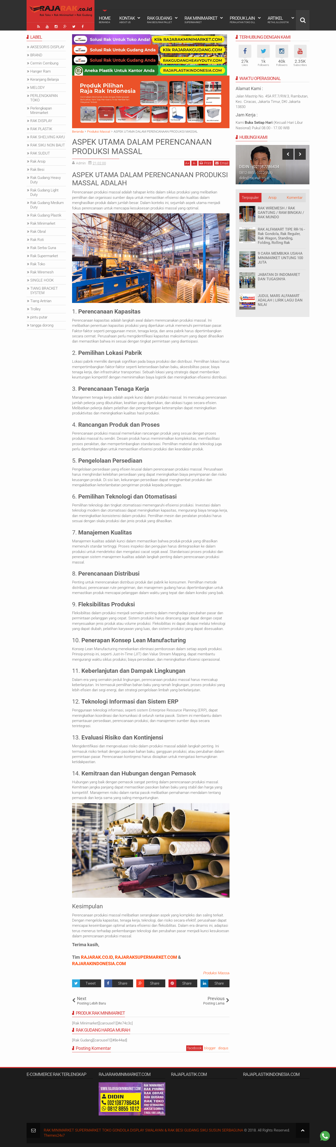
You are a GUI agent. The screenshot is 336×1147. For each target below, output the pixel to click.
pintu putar (38, 317)
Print (206, 163)
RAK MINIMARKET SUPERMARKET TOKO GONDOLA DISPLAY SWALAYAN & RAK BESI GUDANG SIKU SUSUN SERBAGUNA (143, 1130)
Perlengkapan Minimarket (41, 110)
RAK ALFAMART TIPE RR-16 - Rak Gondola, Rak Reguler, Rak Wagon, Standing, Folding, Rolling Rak (281, 236)
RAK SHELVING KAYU (47, 137)
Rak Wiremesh (42, 272)
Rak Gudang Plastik (45, 215)
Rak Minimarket (200, 20)
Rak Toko (37, 264)
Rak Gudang (159, 20)
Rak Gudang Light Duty (44, 192)
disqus (223, 1048)
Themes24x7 (54, 1135)
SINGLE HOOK (42, 280)
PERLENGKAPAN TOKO (44, 98)
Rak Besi (37, 169)
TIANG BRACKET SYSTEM (44, 290)
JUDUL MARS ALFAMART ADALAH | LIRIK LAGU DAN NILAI (280, 300)
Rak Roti (37, 239)
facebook (194, 1048)
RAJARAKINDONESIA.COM (99, 963)
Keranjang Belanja (44, 79)
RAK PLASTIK (41, 129)
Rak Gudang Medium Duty (47, 205)
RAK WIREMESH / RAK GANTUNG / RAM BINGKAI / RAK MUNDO (281, 212)
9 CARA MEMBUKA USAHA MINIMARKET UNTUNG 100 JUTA (280, 258)
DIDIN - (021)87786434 (259, 166)
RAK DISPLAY (41, 121)
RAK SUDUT (40, 153)
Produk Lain (242, 20)
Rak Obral (38, 231)
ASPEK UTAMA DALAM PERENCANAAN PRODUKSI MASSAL (142, 146)
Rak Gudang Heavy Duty (45, 179)
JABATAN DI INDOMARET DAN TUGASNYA (279, 276)
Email (221, 163)
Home (104, 20)
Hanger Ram (40, 71)
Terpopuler (250, 197)
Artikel (278, 20)
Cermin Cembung (44, 63)
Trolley (35, 309)
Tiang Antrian (40, 301)
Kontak (127, 20)
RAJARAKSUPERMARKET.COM (146, 957)
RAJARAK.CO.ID (97, 957)
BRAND (36, 55)
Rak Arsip (38, 161)
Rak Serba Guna (43, 248)
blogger (210, 1048)
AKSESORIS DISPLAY (47, 47)
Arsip (272, 197)
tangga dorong (41, 325)
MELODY (37, 87)
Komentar (295, 197)
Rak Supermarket (44, 256)
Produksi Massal (216, 973)
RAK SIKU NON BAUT (47, 145)
